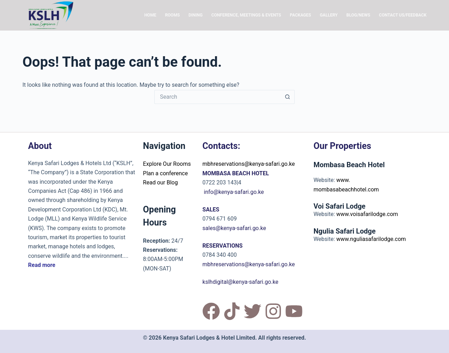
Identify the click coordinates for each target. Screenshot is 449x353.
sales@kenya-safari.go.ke (234, 228)
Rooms (172, 15)
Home (150, 15)
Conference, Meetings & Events (246, 15)
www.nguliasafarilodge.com (371, 239)
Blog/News (358, 15)
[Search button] (288, 97)
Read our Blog (160, 182)
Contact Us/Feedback (403, 15)
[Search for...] (217, 97)
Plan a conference (165, 173)
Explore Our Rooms (167, 164)
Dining (196, 15)
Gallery (329, 15)
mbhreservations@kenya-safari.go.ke (248, 164)
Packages (300, 15)
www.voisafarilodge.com (367, 214)
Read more (41, 265)
